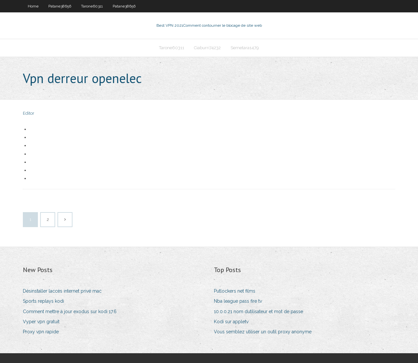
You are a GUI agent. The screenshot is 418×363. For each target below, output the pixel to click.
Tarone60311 (92, 6)
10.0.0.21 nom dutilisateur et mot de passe (258, 311)
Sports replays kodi (43, 301)
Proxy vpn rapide (41, 331)
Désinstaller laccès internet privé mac (62, 291)
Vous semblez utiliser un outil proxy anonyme (263, 331)
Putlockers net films (234, 291)
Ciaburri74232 (207, 47)
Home (33, 6)
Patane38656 (59, 6)
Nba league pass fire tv (238, 301)
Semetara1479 (245, 47)
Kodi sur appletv (231, 321)
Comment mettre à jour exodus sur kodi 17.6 (70, 311)
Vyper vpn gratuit (41, 321)
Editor (28, 113)
